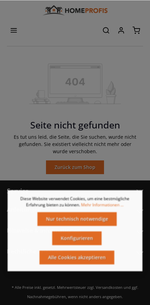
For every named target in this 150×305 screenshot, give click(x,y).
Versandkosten (109, 287)
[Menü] (14, 30)
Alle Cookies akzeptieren (77, 261)
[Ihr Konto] (121, 30)
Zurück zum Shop (75, 167)
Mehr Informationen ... (102, 208)
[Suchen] (106, 30)
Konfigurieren (77, 241)
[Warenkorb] (136, 30)
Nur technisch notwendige (77, 222)
